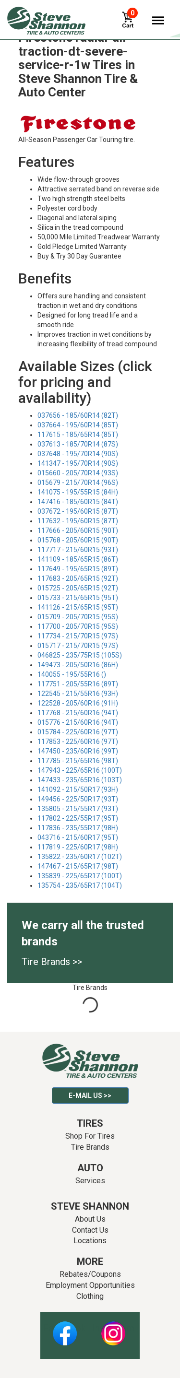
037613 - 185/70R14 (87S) (77, 444)
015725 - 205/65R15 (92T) (77, 588)
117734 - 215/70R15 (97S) (77, 636)
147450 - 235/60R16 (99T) (77, 751)
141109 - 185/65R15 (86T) (77, 559)
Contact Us (90, 1230)
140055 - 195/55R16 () (71, 674)
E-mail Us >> (90, 1095)
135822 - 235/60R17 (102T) (79, 856)
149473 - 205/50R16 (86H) (77, 665)
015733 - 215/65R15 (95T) (77, 597)
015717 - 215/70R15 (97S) (77, 645)
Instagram (113, 1328)
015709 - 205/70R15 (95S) (77, 617)
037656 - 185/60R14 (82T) (77, 415)
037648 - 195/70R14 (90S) (77, 454)
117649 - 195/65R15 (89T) (77, 569)
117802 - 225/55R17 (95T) (77, 818)
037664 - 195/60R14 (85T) (77, 425)
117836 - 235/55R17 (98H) (77, 828)
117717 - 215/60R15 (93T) (77, 550)
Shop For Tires (90, 1136)
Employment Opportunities (90, 1285)
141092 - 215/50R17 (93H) (77, 789)
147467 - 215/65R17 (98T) (77, 866)
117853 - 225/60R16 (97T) (77, 741)
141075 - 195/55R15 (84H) (77, 492)
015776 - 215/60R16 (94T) (77, 722)
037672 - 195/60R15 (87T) (77, 511)
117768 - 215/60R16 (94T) (77, 713)
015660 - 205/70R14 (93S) (77, 473)
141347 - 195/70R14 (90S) (77, 463)
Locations (90, 1240)
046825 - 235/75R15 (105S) (79, 655)
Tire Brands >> (52, 961)
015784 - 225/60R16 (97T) (77, 732)
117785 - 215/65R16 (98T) (77, 761)
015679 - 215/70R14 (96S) (77, 482)
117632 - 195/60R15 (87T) (77, 521)
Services (90, 1180)
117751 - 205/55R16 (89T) (77, 684)
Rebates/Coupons (90, 1274)
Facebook (64, 1328)
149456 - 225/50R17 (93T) (77, 799)
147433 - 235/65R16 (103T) (79, 780)
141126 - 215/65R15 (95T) (77, 607)
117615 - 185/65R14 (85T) (77, 434)
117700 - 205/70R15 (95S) (77, 626)
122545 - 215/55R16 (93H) (77, 693)
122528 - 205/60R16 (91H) (77, 703)
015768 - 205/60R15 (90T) (77, 540)
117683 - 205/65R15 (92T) (77, 578)
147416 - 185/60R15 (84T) (77, 502)
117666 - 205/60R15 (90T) (77, 530)
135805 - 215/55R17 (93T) (77, 809)
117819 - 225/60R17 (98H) (77, 847)
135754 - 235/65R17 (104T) (79, 885)
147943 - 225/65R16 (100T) (79, 770)
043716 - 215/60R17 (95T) (77, 837)
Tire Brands (90, 1147)
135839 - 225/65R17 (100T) (79, 876)
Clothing (90, 1296)
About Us (90, 1219)
